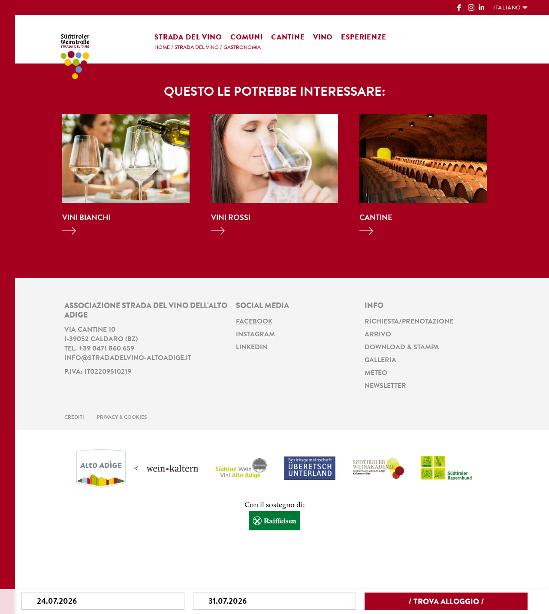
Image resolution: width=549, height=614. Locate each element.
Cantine (288, 37)
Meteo (376, 373)
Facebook (254, 321)
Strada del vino (188, 37)
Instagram (255, 334)
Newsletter (385, 386)
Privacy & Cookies (122, 417)
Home (162, 47)
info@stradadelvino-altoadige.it (127, 358)
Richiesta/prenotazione (409, 321)
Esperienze (363, 37)
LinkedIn (251, 347)
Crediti (74, 417)
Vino (323, 37)
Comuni (246, 37)
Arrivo (378, 334)
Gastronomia (242, 47)
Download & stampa (402, 347)
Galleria (380, 360)
